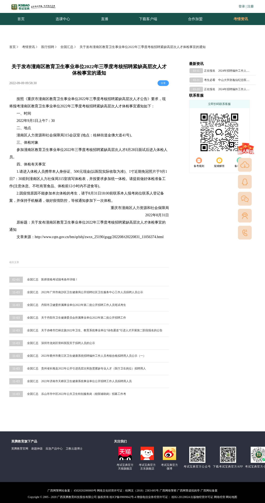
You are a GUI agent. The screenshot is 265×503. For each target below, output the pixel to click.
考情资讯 (237, 19)
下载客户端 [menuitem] (148, 19)
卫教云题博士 (74, 448)
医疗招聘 (49, 47)
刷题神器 (37, 448)
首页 (14, 47)
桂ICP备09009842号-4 (122, 497)
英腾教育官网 (19, 448)
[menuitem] (240, 19)
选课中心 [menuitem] (63, 19)
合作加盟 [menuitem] (195, 19)
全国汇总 (68, 47)
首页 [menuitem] (21, 19)
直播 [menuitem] (104, 19)
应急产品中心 (54, 448)
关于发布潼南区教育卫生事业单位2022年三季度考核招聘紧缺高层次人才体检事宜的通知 (143, 47)
